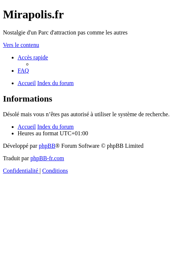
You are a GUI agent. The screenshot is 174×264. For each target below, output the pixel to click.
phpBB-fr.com (47, 158)
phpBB (47, 146)
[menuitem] (23, 70)
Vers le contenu (21, 45)
